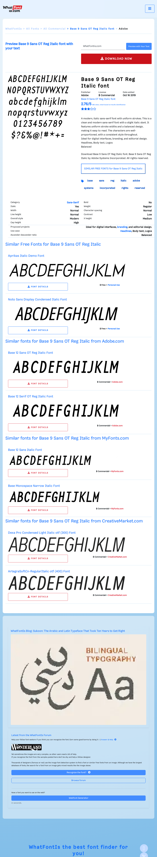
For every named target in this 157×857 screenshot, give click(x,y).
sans (101, 180)
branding (122, 227)
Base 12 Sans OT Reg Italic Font (30, 352)
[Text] (103, 46)
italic (123, 180)
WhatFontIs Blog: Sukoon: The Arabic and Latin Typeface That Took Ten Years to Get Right (68, 631)
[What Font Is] (13, 8)
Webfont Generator (78, 798)
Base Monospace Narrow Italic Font (34, 485)
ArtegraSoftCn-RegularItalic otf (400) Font (39, 571)
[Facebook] (144, 848)
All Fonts (32, 29)
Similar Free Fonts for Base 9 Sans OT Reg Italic (53, 244)
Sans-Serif (73, 202)
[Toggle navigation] (149, 9)
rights (124, 188)
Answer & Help (108, 740)
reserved (140, 188)
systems (88, 188)
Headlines (125, 231)
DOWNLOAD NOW (116, 58)
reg (112, 180)
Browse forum (78, 780)
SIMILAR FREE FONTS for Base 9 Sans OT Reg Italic (113, 168)
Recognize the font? (78, 772)
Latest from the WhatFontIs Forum (31, 735)
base (90, 180)
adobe (136, 180)
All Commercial (54, 29)
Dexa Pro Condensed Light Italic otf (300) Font (42, 532)
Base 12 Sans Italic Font (25, 450)
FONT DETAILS (38, 287)
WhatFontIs (13, 29)
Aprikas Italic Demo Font (26, 255)
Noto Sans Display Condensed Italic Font (37, 299)
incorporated (107, 188)
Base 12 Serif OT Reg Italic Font (30, 396)
